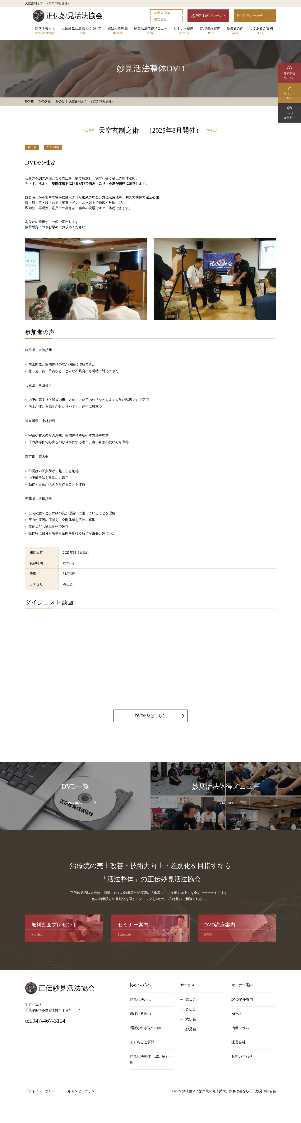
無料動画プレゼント (211, 15)
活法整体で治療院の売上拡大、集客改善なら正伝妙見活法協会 (229, 1091)
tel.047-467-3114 (45, 1020)
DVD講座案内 (210, 31)
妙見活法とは (44, 31)
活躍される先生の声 (146, 1028)
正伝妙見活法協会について (81, 31)
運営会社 (160, 19)
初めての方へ (140, 985)
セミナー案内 (183, 31)
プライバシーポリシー (42, 1091)
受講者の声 (235, 31)
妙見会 (190, 1029)
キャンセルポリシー (83, 1091)
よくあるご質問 (261, 31)
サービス (187, 985)
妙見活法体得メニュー (150, 31)
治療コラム (162, 12)
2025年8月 (53, 147)
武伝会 (190, 1019)
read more (75, 802)
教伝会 (32, 147)
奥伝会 (190, 1009)
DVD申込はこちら (150, 716)
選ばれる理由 (118, 31)
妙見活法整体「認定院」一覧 (151, 1059)
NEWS (236, 1014)
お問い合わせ (252, 15)
